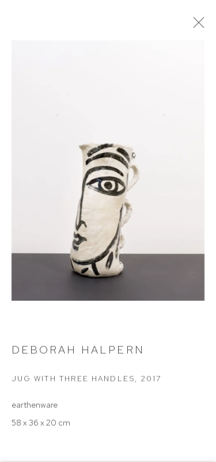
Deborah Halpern (78, 354)
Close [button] (204, 26)
